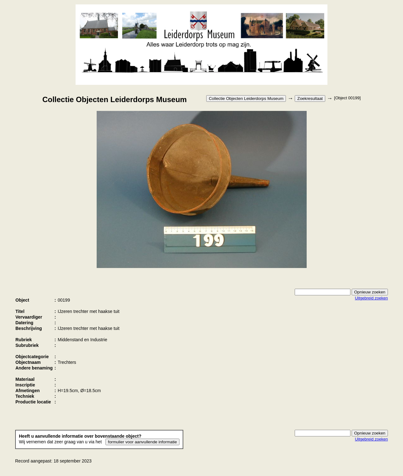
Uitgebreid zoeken (371, 298)
